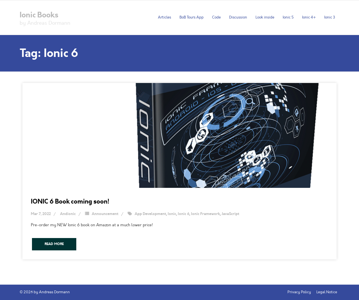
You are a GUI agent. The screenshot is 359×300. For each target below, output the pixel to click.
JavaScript (230, 213)
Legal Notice (326, 292)
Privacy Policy (299, 292)
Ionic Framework (205, 213)
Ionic (172, 213)
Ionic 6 (183, 213)
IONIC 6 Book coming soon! (70, 201)
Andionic (68, 213)
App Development (150, 213)
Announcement (105, 213)
